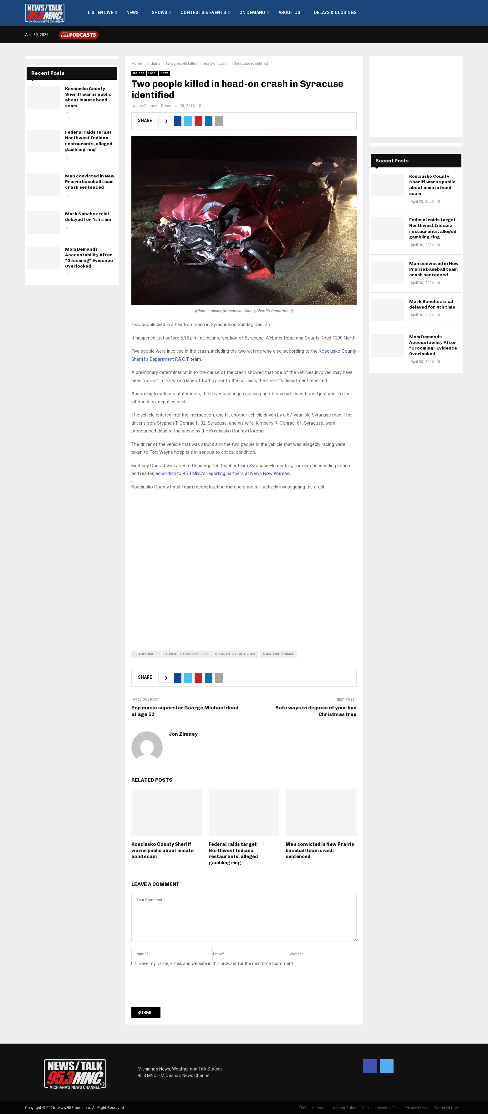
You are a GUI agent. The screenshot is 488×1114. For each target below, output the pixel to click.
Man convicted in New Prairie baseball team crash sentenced (320, 850)
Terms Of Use (446, 1108)
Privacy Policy (416, 1108)
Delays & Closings (335, 12)
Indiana (138, 73)
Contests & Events (203, 12)
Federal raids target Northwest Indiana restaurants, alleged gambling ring (233, 853)
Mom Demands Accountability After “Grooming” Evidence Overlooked (89, 258)
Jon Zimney (146, 106)
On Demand (252, 12)
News (132, 12)
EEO (302, 1108)
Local (152, 73)
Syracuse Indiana (278, 654)
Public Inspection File (380, 1108)
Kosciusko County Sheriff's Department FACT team (210, 654)
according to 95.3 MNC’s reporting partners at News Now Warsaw (222, 473)
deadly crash (146, 654)
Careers (319, 1108)
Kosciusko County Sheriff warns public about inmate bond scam (162, 850)
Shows (159, 12)
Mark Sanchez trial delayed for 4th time (88, 216)
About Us (289, 12)
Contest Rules (344, 1108)
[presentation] (178, 988)
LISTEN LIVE (100, 12)
